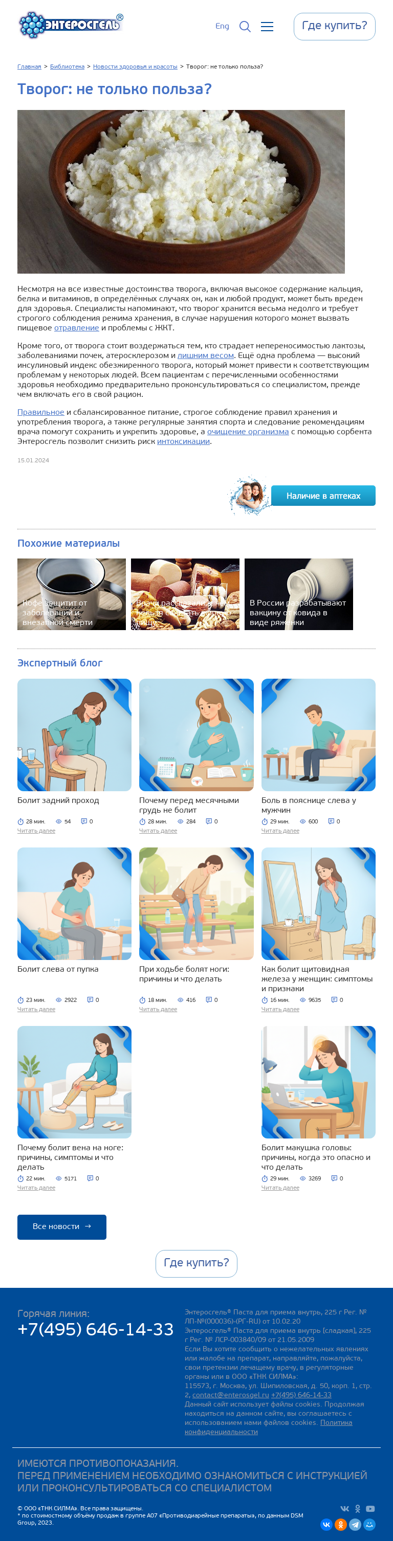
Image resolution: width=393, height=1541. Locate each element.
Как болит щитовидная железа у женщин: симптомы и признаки (317, 979)
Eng (222, 27)
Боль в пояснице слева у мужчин (308, 806)
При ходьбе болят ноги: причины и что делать (184, 975)
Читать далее (36, 831)
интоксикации (183, 442)
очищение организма (248, 432)
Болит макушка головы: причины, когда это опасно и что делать (315, 1158)
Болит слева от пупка (58, 970)
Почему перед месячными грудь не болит (189, 806)
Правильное (40, 413)
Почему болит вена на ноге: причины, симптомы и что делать (70, 1158)
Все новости (62, 1227)
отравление (76, 328)
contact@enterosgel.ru (230, 1395)
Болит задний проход (58, 801)
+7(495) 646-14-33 (95, 1331)
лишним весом (206, 356)
